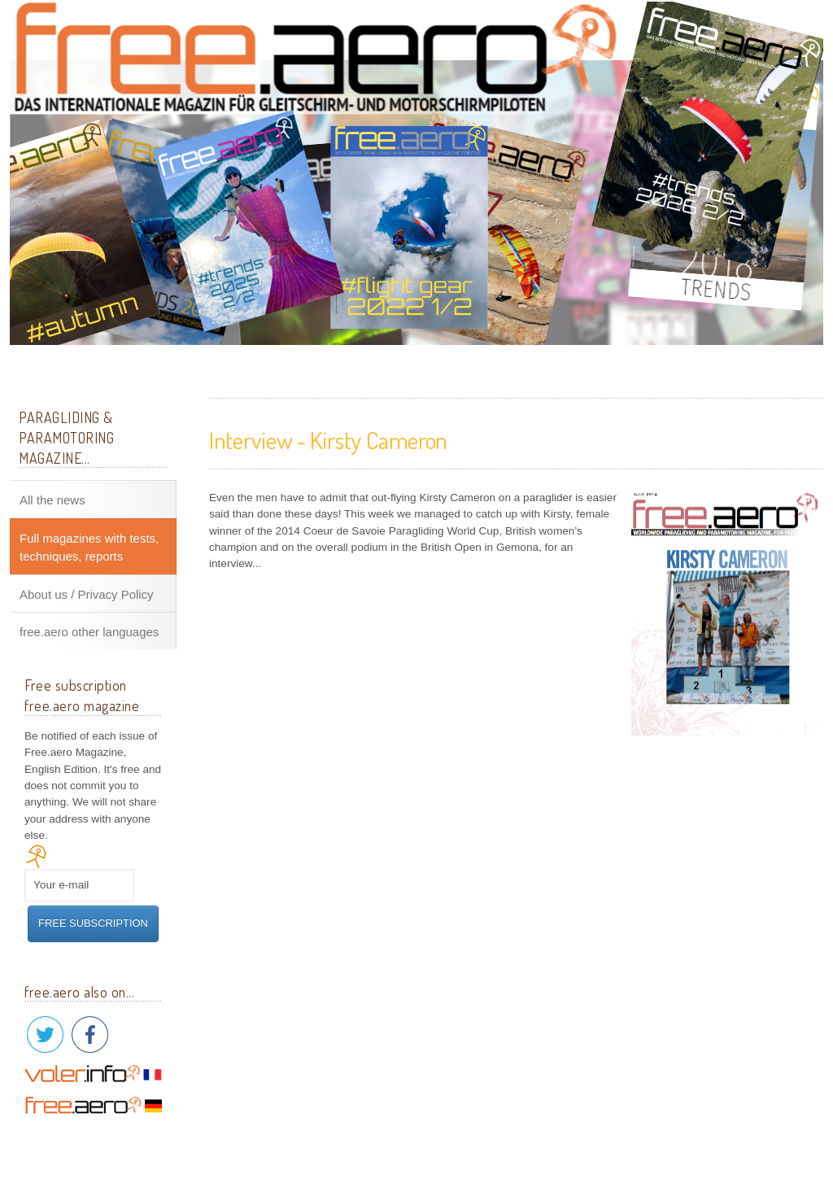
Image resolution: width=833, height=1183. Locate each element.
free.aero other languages (89, 632)
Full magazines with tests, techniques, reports (89, 547)
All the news (52, 500)
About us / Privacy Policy (87, 594)
